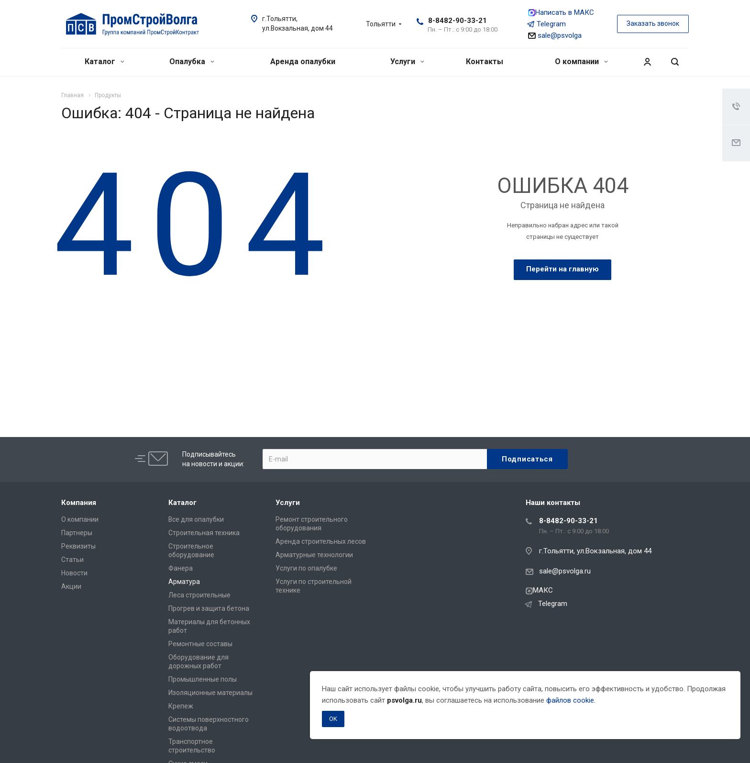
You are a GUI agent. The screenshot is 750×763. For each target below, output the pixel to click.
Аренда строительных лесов (321, 541)
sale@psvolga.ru (565, 571)
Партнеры (76, 533)
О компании (581, 61)
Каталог (104, 61)
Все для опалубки (196, 519)
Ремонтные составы (200, 644)
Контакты (484, 61)
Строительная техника (204, 533)
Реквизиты (78, 546)
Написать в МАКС (561, 12)
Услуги (407, 61)
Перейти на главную (562, 269)
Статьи (72, 559)
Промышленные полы (202, 679)
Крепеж (180, 706)
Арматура (184, 581)
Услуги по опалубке (306, 568)
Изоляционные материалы (210, 692)
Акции (71, 586)
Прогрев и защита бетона (208, 608)
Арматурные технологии (314, 555)
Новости (74, 573)
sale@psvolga (555, 35)
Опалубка (191, 61)
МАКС (539, 590)
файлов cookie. (571, 700)
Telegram (547, 24)
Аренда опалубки (302, 61)
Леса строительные (199, 595)
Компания (78, 502)
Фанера (180, 568)
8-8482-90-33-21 (457, 20)
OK (333, 718)
